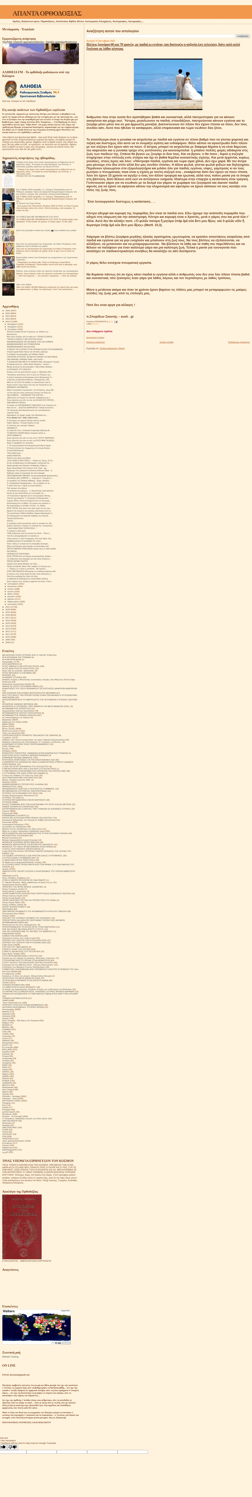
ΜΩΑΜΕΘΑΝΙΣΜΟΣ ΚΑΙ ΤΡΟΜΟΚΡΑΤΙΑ (23, 344)
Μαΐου (10, 594)
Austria (5, 1018)
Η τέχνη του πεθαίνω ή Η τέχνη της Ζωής (20, 775)
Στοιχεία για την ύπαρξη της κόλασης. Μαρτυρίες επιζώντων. (29, 958)
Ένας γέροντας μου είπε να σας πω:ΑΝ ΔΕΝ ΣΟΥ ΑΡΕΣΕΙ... (31, 400)
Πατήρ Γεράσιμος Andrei (13, 889)
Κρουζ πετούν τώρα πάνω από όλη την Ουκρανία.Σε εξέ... (30, 385)
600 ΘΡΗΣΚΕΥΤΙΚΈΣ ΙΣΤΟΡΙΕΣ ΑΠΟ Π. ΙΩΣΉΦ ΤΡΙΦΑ (27, 655)
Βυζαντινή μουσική (10, 731)
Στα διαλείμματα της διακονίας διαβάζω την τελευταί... (28, 516)
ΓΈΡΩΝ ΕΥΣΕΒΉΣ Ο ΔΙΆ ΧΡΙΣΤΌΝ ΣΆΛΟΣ (24, 339)
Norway (5, 1094)
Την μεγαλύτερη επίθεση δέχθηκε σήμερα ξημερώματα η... (30, 513)
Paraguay (6, 1103)
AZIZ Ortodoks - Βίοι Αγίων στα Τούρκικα (20, 1020)
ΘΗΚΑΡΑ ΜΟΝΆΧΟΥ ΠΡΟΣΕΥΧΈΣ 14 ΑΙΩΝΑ (23, 784)
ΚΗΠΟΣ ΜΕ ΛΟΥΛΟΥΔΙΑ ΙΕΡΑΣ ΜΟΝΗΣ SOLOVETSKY (27, 818)
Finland (5, 1056)
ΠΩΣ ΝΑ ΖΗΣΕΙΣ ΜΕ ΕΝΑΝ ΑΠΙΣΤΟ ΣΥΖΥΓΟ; (23, 929)
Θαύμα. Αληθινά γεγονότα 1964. (16, 780)
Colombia (6, 1036)
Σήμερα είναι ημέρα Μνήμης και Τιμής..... (23, 564)
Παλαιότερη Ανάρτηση (239, 342)
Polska (5, 1107)
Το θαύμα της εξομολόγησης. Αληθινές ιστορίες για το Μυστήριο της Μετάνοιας (37, 989)
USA (4, 1136)
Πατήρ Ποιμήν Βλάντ (11, 902)
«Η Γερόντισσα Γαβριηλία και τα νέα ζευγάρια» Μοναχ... (29, 496)
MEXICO (6, 1085)
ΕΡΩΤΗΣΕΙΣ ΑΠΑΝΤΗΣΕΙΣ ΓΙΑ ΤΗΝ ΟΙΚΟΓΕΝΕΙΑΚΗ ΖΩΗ (28, 760)
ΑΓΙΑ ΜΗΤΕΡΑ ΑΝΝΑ (11, 659)
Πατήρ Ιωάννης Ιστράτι (12, 896)
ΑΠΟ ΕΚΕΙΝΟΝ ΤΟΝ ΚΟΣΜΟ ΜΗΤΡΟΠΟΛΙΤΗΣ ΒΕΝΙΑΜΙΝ (29, 693)
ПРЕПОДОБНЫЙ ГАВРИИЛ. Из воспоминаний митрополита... (33, 476)
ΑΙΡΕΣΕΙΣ (6, 675)
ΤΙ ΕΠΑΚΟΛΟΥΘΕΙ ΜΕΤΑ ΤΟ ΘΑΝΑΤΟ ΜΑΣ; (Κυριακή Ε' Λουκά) (33, 362)
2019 (7, 612)
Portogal (6, 1109)
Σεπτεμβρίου (13, 584)
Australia (6, 1016)
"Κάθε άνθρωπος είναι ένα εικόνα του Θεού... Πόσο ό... (29, 533)
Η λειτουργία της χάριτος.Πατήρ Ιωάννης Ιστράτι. (26, 420)
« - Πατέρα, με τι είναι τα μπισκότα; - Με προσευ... (27, 569)
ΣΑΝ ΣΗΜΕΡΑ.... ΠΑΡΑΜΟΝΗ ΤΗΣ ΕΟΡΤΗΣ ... (26, 395)
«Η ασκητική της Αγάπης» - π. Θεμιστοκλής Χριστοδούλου (30, 491)
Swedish (6, 1125)
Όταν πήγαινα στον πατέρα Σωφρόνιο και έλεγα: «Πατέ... (29, 581)
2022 (7, 321)
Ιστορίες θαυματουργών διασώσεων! (18, 795)
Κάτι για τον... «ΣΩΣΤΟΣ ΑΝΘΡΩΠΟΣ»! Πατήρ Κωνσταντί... (31, 408)
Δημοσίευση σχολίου (95, 337)
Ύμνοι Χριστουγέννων (12, 1002)
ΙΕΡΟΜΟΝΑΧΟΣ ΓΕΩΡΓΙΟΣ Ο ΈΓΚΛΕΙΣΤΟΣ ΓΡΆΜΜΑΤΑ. (28, 789)
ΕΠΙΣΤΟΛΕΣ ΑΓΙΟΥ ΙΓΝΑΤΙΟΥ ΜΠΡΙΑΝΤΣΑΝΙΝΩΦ (25, 755)
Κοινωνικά (6, 822)
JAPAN (5, 1076)
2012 (7, 631)
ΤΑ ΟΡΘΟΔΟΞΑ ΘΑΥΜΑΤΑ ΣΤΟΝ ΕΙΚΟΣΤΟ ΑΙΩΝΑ (25, 980)
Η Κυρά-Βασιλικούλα (15, 450)
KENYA (5, 1078)
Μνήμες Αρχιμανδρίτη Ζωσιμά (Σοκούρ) (19, 840)
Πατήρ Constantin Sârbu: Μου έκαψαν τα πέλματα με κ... (29, 566)
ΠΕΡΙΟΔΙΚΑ (7, 909)
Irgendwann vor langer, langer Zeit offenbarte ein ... (27, 415)
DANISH (6, 1040)
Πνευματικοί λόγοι (10, 913)
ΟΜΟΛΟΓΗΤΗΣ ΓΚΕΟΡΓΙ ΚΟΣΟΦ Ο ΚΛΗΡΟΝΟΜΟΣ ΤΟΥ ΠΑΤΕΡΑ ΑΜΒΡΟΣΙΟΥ (38, 871)
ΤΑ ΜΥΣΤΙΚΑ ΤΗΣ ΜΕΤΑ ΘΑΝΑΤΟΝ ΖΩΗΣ (21, 978)
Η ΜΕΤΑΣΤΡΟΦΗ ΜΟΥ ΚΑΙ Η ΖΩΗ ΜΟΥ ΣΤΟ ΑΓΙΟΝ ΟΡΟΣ (29, 769)
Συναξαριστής (8, 974)
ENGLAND (7, 1049)
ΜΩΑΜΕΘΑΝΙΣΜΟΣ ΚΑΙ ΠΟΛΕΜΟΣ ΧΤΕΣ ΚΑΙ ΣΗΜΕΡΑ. (30, 342)
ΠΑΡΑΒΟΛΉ (12, 428)
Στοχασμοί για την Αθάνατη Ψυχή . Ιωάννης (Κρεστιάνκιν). (28, 965)
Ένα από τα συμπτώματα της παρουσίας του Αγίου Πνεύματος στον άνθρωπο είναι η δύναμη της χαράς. (46, 245)
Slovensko (6, 1123)
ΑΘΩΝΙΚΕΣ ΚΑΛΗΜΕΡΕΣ (17, 387)
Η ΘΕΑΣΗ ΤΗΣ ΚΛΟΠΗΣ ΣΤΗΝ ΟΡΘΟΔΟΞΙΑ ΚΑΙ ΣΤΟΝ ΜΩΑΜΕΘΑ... (35, 349)
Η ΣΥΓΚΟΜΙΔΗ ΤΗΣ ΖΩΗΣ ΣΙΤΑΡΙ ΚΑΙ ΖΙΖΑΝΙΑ (23, 773)
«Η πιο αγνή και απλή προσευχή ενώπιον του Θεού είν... (29, 393)
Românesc (7, 1114)
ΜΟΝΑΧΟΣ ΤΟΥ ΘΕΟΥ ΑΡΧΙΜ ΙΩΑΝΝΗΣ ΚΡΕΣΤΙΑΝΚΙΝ (27, 847)
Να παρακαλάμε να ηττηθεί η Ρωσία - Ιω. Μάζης (26, 506)
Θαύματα (6, 782)
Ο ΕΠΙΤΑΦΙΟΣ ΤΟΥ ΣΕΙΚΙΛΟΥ (19, 369)
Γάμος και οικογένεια (11, 733)
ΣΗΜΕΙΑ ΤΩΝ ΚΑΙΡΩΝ (12, 936)
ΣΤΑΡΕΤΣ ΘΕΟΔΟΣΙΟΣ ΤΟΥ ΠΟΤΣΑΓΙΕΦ (21, 951)
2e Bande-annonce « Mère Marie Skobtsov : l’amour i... (29, 364)
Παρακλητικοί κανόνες (12, 884)
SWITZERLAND (9, 1127)
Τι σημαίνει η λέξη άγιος (16, 531)
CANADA (6, 1029)
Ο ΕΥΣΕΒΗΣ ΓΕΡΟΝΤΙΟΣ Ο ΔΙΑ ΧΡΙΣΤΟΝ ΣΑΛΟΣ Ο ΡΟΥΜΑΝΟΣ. (32, 855)
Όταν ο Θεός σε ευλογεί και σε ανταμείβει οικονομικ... (28, 544)
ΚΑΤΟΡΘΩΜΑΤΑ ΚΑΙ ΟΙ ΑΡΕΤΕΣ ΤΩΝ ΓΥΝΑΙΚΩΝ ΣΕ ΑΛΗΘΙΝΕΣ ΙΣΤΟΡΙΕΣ (36, 809)
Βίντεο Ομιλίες (8, 728)
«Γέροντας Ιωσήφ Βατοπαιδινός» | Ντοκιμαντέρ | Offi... (28, 380)
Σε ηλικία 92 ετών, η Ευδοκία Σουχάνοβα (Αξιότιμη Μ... (29, 430)
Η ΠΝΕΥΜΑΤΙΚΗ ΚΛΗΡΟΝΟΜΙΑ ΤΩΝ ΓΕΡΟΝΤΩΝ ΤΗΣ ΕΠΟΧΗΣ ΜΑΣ (34, 771)
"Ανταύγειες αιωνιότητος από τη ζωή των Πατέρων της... (29, 375)
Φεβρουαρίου (13, 602)
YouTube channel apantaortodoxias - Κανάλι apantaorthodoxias (39, 42)
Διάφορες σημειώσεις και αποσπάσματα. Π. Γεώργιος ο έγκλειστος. (32, 742)
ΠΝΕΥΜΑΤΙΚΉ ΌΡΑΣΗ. (16, 403)
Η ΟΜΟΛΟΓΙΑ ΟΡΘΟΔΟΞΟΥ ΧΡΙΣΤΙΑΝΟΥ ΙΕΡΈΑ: (27, 579)
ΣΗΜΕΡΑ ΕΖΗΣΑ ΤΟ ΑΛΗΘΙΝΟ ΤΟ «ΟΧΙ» (24, 541)
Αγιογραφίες (7, 662)
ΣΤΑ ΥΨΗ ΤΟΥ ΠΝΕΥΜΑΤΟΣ (15, 947)
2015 (7, 623)
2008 (7, 642)
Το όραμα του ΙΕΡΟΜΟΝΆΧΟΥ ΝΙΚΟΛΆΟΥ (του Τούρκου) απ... (32, 405)
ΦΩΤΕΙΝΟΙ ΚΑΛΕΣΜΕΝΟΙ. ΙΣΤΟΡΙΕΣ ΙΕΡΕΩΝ (23, 1007)
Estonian (6, 1054)
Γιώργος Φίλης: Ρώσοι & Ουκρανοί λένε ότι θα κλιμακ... (29, 501)
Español (5, 1052)
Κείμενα (96, 324)
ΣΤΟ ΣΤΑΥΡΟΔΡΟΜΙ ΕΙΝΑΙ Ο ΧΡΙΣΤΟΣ (20, 956)
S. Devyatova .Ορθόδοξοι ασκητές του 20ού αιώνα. (25, 1118)
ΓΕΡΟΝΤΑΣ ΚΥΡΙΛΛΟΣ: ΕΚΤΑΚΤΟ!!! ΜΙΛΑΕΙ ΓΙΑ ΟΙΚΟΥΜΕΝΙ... (33, 357)
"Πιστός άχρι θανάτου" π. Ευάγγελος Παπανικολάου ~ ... (29, 498)
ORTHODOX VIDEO (11, 1101)
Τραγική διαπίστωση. (15, 518)
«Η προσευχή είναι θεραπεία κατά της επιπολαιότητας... (29, 410)
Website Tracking (10, 1357)
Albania (5, 1011)
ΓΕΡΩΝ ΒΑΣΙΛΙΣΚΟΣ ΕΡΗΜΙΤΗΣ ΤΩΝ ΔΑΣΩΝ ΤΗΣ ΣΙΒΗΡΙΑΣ (30, 735)
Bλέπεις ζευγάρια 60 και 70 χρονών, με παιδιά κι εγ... (28, 332)
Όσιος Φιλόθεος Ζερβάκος (14, 878)
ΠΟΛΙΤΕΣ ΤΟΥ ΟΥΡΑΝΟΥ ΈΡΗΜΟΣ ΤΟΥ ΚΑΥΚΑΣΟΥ (26, 918)
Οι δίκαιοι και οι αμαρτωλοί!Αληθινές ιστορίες (22, 862)
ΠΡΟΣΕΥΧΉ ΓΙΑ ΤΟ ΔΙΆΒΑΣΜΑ (30, 176)
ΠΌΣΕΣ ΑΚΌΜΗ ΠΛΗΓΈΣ (17, 561)
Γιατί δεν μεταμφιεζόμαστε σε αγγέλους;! (23, 536)
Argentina (6, 1014)
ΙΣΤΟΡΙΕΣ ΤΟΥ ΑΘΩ (11, 797)
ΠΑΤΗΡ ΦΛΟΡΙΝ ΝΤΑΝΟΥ (14, 907)
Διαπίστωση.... (13, 334)
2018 (7, 615)
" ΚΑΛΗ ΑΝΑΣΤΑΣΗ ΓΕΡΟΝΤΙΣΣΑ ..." (22, 528)
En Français (7, 1047)
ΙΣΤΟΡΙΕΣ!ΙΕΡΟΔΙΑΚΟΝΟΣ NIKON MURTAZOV (23, 800)
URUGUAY (7, 1134)
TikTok (5, 1132)
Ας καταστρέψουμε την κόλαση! (16, 717)
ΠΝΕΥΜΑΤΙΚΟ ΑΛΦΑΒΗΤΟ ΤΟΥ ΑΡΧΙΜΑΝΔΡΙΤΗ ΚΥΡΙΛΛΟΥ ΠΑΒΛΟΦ (34, 911)
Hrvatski (5, 1060)
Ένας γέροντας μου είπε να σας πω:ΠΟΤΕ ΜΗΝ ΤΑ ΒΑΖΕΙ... (31, 440)
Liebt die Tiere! (13, 413)
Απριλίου (11, 596)
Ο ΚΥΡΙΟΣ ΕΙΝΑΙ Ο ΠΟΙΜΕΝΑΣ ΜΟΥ (19, 858)
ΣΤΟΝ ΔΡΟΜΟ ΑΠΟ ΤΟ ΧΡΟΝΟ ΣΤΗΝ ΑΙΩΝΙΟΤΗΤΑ (26, 960)
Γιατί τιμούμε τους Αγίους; (17, 488)
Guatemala (7, 1058)
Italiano (5, 1074)
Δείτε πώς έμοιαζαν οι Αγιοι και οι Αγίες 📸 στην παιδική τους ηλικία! (46, 230)
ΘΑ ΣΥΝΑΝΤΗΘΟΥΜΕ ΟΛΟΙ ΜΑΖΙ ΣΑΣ (20, 777)
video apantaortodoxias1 (13, 1141)
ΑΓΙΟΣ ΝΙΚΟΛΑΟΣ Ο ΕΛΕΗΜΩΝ (17, 673)
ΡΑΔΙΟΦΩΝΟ (8, 933)
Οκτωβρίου (12, 329)
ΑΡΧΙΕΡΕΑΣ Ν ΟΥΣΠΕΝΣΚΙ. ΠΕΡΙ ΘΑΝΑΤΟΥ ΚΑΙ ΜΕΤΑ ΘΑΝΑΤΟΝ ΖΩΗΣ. (36, 706)
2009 (7, 639)
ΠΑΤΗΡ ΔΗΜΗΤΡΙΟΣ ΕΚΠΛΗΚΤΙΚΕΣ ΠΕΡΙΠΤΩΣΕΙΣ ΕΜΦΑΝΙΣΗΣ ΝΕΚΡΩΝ (36, 893)
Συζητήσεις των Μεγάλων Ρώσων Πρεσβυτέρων (23, 967)
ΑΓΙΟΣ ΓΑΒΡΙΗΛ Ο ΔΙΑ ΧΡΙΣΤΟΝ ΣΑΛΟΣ (20, 666)
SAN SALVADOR (9, 1121)
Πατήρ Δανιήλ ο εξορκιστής (14, 891)
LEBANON (7, 1083)
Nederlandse (8, 1087)
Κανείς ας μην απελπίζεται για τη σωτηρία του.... (26, 493)
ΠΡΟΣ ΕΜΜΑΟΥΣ (14, 435)
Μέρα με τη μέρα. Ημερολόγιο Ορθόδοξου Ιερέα (23, 831)
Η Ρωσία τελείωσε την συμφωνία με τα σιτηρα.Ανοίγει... (29, 448)
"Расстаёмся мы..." (15, 453)
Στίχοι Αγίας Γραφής (11, 953)
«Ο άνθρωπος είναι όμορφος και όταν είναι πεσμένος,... (29, 559)
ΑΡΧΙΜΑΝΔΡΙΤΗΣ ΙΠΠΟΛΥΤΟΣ (16, 708)
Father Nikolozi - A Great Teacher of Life (23, 423)
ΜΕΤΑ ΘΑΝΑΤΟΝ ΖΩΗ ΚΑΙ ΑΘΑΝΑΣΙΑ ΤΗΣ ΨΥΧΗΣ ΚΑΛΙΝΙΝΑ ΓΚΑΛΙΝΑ (35, 833)
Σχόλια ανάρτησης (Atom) (112, 348)
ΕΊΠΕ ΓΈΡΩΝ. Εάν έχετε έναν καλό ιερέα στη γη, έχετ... (29, 508)
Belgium (5, 1023)
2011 (7, 634)
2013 (7, 628)
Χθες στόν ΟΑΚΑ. (24, 284)
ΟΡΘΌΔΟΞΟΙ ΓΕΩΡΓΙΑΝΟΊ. (18, 554)
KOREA (5, 1080)
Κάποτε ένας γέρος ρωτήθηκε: (19, 458)
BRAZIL (5, 1027)
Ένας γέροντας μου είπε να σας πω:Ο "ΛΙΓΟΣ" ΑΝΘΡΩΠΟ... (31, 438)
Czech (5, 1038)
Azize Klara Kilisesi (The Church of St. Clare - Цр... (27, 468)
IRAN (4, 1067)
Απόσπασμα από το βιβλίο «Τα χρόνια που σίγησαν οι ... (29, 503)
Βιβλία (5, 724)
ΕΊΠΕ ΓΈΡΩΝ (8, 746)
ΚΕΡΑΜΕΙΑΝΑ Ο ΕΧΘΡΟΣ (14, 815)
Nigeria (5, 1092)
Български (7, 1143)
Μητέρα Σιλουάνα (10, 838)
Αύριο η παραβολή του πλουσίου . (20, 443)
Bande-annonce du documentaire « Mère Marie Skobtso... (30, 367)
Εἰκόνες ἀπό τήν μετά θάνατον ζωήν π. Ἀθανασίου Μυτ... (30, 372)
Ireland (5, 1069)
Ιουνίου (11, 591)
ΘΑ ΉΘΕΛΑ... (12, 551)
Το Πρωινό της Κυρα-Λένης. (28, 203)
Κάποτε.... (11, 521)
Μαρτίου (11, 599)
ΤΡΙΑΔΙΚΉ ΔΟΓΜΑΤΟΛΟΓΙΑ (14, 998)
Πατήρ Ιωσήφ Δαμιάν (11, 898)
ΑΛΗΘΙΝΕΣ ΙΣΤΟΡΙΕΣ (12, 677)
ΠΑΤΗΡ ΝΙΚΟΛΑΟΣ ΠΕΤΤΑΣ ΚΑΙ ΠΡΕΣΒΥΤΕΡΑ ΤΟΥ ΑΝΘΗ (29, 900)
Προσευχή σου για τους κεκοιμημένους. (19, 924)
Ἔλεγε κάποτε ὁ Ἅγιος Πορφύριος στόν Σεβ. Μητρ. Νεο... (30, 539)
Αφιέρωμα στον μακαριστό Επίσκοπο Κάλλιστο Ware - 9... (30, 470)
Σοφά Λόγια (7, 945)
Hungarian (6, 1063)
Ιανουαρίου (12, 604)
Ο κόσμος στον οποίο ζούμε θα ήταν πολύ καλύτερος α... (29, 574)
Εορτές (5, 748)
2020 (7, 609)
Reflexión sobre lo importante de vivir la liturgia (25, 473)
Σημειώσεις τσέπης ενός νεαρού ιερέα (19, 938)
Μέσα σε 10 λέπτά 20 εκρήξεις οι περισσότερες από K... (29, 382)
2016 (7, 620)
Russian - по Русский (11, 1116)
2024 (7, 316)
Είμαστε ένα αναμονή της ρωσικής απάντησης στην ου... (29, 511)
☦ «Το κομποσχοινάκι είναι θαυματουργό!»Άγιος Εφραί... (29, 445)
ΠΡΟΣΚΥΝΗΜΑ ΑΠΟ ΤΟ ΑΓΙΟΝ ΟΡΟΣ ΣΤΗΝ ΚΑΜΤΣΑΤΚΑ (29, 927)
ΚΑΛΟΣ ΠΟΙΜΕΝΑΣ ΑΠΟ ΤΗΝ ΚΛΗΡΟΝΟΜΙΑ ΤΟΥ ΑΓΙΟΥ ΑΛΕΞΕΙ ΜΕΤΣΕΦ (36, 804)
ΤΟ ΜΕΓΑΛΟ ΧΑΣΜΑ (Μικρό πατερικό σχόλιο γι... (27, 433)
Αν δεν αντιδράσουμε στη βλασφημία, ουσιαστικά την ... (29, 463)
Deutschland (7, 1043)
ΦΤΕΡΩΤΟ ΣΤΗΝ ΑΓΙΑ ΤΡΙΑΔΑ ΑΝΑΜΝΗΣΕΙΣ (23, 1005)
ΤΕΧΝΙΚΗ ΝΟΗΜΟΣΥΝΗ (13, 985)
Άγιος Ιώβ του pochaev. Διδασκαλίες (18, 670)
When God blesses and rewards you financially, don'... (28, 546)
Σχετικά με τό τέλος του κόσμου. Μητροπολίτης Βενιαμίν (27, 976)
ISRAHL (5, 1072)
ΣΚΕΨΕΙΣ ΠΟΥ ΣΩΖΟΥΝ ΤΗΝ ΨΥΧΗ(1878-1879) (24, 940)
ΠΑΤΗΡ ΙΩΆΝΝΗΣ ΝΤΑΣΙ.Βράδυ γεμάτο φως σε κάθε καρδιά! (31, 549)
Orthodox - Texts (9, 1098)
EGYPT (5, 1045)
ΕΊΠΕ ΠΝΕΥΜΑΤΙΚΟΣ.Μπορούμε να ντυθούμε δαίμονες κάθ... (32, 571)
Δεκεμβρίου (12, 324)
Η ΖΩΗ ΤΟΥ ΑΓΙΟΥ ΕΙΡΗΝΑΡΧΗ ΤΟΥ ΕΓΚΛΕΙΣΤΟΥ (25, 766)
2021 (7, 607)
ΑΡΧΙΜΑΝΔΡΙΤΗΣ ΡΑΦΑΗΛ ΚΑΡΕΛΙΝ (19, 715)
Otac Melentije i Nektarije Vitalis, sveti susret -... (26, 359)
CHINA (5, 1034)
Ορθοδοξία (7, 875)
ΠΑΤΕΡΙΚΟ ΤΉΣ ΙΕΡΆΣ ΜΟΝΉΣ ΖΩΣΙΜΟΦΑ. (22, 887)
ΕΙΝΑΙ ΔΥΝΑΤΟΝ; (14, 456)
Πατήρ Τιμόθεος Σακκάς (13, 904)
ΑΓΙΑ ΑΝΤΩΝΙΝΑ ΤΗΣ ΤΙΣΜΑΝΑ (16, 657)
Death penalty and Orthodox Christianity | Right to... (27, 465)
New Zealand (8, 1089)
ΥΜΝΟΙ (5, 1000)
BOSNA (5, 1025)
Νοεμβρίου (12, 327)
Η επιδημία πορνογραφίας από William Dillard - (26, 354)
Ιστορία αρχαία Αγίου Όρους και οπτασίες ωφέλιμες (27, 352)
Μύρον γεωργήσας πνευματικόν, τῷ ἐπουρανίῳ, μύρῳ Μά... (31, 390)
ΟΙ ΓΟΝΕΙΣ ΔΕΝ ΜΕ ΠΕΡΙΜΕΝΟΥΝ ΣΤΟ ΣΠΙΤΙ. (37, 217)
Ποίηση (5, 916)
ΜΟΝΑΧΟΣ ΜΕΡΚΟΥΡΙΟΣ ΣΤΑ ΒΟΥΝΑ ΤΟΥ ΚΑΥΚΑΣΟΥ (27, 844)
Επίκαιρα (6, 751)
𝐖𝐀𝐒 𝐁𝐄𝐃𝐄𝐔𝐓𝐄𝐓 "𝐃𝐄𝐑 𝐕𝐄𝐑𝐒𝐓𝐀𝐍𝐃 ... (23, 418)
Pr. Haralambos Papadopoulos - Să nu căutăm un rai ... (29, 483)
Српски (5, 1145)
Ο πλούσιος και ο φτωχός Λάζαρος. (21, 425)
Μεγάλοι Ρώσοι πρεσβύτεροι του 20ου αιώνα (22, 829)
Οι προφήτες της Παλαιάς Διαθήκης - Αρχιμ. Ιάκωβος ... (29, 481)
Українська (7, 1147)
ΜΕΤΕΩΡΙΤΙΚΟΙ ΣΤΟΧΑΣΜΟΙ (15, 835)
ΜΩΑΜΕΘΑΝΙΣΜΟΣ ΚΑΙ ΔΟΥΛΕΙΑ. (21, 347)
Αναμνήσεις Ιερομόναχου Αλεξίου (17, 684)
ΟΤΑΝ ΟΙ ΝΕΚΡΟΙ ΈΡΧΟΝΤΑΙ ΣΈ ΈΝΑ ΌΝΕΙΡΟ (24, 880)
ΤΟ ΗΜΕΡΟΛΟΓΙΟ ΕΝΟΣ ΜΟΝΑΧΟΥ (19, 987)
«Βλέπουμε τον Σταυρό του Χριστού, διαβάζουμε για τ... (29, 398)
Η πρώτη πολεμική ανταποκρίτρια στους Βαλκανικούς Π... (30, 377)
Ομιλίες (5, 869)
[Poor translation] (12, 1447)
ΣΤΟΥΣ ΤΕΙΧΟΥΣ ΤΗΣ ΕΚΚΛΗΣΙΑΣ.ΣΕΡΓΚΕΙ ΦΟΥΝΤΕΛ (27, 962)
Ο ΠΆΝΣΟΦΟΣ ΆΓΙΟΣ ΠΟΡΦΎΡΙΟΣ (18, 860)
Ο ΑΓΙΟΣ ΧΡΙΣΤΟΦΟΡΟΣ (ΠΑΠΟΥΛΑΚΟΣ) (21, 849)
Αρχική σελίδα (166, 342)
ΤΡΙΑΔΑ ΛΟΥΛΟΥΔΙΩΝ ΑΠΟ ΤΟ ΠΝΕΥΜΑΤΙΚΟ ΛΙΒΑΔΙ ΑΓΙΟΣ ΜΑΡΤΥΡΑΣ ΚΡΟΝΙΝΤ (40, 994)
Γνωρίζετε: (6, 737)
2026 (7, 310)
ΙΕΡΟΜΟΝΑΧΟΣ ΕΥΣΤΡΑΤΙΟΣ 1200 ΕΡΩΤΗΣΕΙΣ (24, 791)
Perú (4, 1105)
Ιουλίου (11, 589)
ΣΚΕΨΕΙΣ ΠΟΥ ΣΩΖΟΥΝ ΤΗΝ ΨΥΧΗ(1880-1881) (24, 942)
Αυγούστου (12, 586)
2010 (7, 637)
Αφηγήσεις (7, 720)
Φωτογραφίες (8, 1009)
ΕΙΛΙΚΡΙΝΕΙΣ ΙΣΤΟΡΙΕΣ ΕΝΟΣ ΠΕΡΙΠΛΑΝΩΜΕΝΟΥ (25, 744)
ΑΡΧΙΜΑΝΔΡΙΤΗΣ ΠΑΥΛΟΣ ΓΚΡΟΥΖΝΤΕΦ (21, 713)
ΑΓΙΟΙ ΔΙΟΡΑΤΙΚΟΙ (10, 664)
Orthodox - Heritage (11, 1096)
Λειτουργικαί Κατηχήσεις (13, 824)
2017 (7, 618)
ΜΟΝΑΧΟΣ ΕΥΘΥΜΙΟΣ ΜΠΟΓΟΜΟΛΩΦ (20, 842)
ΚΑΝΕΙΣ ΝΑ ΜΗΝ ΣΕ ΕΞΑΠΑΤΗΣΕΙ (18, 806)
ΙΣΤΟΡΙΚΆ (6, 802)
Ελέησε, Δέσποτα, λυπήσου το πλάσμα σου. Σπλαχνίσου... (30, 526)
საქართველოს (9, 1150)
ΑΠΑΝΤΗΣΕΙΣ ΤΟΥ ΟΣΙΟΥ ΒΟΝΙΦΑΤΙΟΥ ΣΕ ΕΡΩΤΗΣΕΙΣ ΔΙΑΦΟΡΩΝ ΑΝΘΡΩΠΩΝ (39, 688)
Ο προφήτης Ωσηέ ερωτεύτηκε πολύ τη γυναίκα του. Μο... (30, 523)
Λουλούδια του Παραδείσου (14, 826)
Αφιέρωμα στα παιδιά (11, 722)
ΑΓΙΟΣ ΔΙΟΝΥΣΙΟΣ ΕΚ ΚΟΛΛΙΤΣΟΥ (18, 668)
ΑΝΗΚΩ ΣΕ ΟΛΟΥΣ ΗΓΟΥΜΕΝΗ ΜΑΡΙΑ (20, 686)
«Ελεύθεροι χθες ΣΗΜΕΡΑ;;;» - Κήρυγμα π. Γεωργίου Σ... (30, 478)
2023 (7, 319)
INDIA (5, 1065)
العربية (5, 1152)
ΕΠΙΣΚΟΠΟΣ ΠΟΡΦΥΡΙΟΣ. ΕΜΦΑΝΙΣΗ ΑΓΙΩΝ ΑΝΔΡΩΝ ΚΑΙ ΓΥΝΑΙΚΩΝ (35, 753)
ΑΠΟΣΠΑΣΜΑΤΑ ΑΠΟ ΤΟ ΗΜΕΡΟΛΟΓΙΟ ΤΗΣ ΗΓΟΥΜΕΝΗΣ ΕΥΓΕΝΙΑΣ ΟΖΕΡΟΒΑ (39, 699)
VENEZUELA (8, 1138)
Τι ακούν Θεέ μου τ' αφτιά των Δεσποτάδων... (25, 486)
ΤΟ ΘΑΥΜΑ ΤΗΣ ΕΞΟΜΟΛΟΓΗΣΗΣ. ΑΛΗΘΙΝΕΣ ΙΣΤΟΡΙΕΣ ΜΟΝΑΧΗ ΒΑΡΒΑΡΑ (38, 991)
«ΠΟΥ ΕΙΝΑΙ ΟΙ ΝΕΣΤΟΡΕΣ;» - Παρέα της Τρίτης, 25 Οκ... (30, 461)
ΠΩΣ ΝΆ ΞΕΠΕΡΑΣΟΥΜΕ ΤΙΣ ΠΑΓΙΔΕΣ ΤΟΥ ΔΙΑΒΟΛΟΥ (27, 931)
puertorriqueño (8, 1112)
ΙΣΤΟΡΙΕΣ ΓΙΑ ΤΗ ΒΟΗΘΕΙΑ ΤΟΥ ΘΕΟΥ (20, 793)
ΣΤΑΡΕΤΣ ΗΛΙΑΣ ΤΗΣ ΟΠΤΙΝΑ (16, 949)
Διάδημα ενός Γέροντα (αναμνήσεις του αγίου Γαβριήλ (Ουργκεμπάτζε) (33, 740)
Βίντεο (5, 726)
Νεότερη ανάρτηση (95, 342)
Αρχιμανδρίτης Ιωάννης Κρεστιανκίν (18, 711)
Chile (4, 1031)
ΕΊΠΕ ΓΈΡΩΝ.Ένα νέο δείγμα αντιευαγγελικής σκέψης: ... (30, 556)
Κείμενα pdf (7, 813)
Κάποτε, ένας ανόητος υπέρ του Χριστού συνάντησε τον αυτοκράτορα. (47, 271)
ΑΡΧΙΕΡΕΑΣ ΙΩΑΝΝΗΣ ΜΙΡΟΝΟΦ (17, 704)
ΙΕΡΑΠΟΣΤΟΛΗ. (9, 786)
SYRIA (5, 1129)
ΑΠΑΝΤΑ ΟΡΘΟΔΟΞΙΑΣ (47, 13)
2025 (7, 313)
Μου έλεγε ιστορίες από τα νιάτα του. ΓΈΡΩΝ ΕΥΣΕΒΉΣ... (30, 337)
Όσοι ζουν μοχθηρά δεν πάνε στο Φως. (22, 576)
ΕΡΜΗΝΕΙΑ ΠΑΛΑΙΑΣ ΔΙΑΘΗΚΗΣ (17, 757)
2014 (7, 626)
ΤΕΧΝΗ (5, 982)
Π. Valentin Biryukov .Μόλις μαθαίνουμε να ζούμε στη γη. (27, 882)
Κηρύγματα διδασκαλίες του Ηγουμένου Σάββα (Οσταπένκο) (29, 820)
